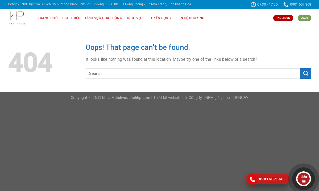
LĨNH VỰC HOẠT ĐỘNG (103, 18)
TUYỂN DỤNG (160, 18)
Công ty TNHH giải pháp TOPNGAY (218, 98)
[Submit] (305, 73)
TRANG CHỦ (47, 18)
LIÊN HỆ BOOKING (190, 18)
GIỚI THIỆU (71, 18)
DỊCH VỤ (135, 17)
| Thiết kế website (166, 98)
